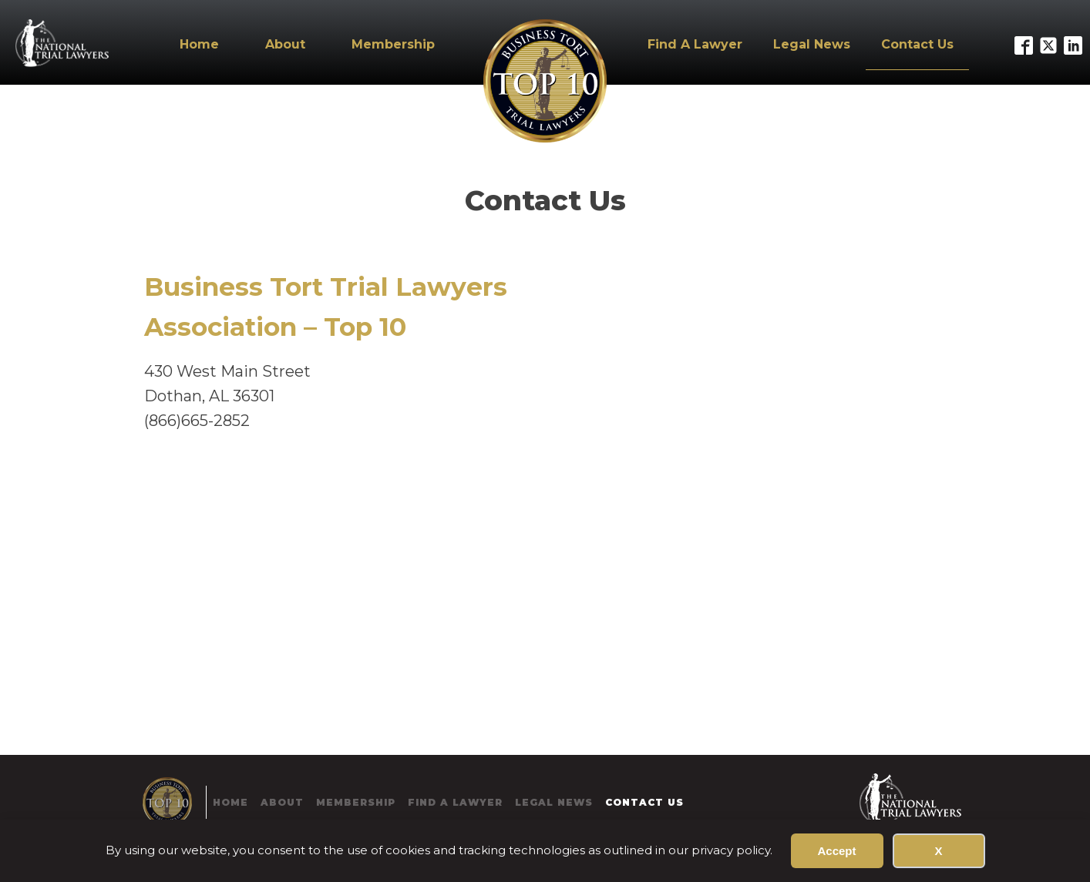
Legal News (811, 44)
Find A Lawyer (695, 44)
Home (199, 44)
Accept (836, 850)
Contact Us (917, 44)
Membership (393, 44)
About (285, 44)
